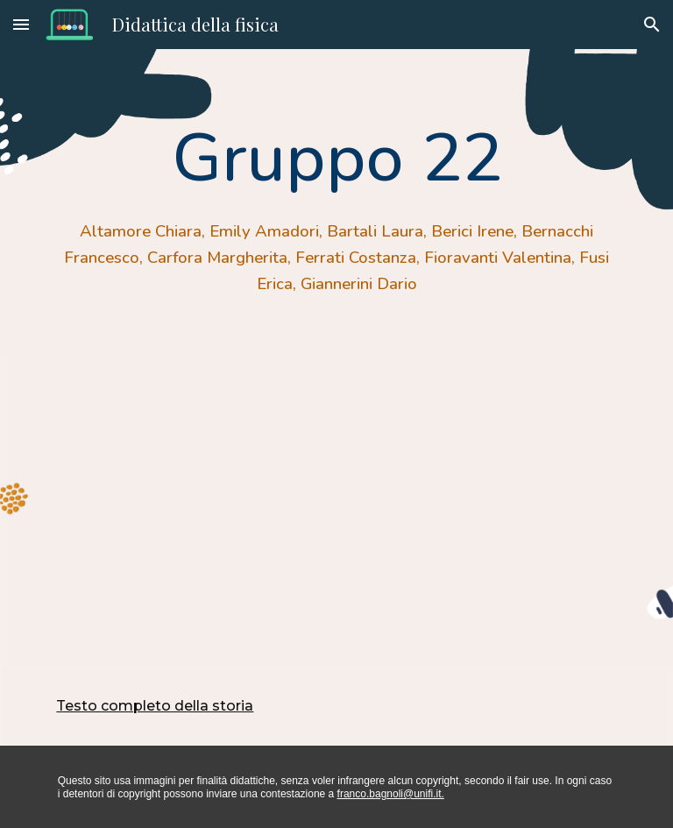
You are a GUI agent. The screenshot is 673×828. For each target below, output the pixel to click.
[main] (336, 201)
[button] (21, 24)
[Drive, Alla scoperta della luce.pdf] (336, 510)
